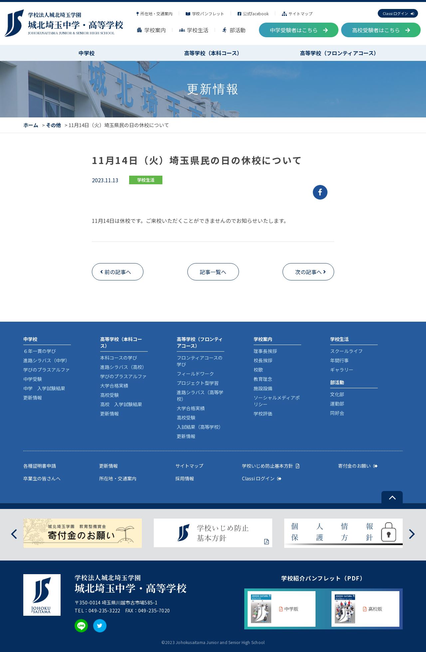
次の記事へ (308, 272)
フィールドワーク (195, 373)
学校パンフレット (205, 13)
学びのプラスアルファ (46, 369)
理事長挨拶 (265, 351)
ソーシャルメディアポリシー (277, 401)
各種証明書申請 (39, 465)
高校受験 (109, 395)
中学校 (87, 53)
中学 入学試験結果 (44, 388)
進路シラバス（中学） (46, 360)
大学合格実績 (114, 385)
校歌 (258, 369)
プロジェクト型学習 (198, 383)
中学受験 (32, 379)
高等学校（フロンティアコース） (339, 53)
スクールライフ (346, 351)
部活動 (234, 30)
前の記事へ (118, 272)
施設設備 (263, 388)
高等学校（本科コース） (213, 53)
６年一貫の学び (39, 351)
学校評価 (263, 413)
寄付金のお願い (358, 465)
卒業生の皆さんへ (42, 478)
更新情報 (32, 397)
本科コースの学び (118, 357)
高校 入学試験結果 (121, 404)
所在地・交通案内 (154, 13)
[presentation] (14, 533)
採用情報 (184, 478)
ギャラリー (341, 369)
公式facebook (253, 13)
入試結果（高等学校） (200, 426)
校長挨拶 (263, 360)
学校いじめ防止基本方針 (271, 465)
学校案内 (151, 30)
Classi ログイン (398, 13)
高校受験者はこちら (381, 30)
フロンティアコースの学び (200, 361)
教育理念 (263, 379)
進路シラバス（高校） (123, 367)
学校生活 (193, 30)
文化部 (337, 394)
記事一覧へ (213, 272)
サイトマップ (297, 13)
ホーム (30, 124)
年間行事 (339, 360)
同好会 (337, 412)
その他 (53, 124)
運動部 (337, 403)
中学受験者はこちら (299, 30)
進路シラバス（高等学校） (200, 395)
